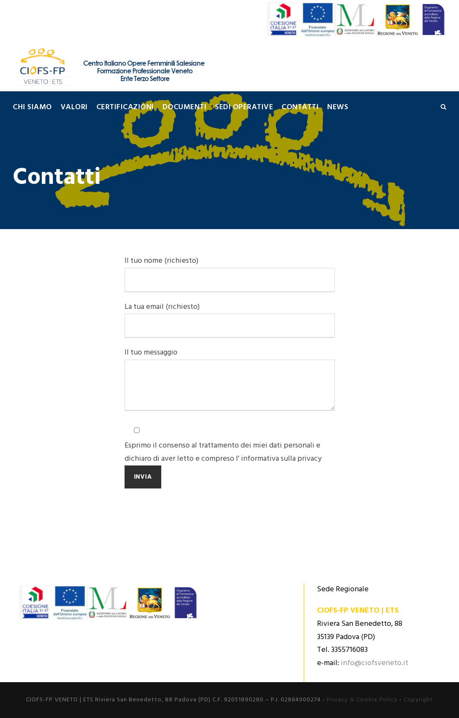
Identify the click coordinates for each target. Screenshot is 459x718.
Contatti (300, 107)
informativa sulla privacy (281, 459)
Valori (74, 107)
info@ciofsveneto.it (374, 663)
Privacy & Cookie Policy (362, 700)
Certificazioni (125, 107)
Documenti (185, 107)
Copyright (418, 700)
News (337, 107)
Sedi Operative (244, 107)
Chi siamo (32, 107)
